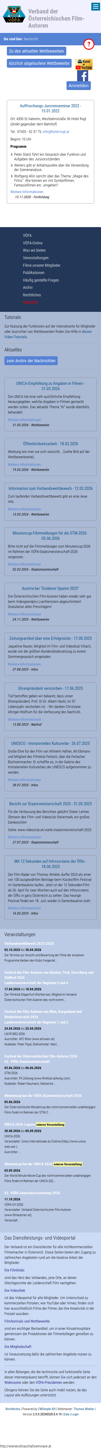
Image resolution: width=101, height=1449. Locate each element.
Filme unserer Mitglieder (41, 265)
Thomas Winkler (84, 1409)
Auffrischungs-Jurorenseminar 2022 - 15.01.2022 (50, 109)
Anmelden (79, 85)
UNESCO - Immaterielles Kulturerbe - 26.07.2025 (50, 743)
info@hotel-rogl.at (56, 131)
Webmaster (12, 1382)
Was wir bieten (34, 250)
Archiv (28, 287)
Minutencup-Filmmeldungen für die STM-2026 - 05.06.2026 (50, 536)
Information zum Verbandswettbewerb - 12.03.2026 (51, 488)
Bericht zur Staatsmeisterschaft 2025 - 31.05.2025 (50, 803)
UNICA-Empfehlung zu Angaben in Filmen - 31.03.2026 (50, 386)
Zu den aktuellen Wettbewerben (36, 51)
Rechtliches (32, 295)
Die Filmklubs (14, 1270)
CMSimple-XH (46, 1409)
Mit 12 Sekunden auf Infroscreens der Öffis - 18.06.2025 (50, 864)
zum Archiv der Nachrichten (31, 360)
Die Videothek (14, 1290)
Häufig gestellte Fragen (41, 280)
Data (66, 1414)
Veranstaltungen (36, 257)
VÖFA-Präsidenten (49, 1382)
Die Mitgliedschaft (17, 1346)
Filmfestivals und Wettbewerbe (27, 1321)
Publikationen (33, 272)
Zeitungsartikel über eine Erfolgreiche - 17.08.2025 (50, 638)
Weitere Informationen (26, 192)
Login (74, 1414)
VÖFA (27, 235)
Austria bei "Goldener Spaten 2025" (50, 588)
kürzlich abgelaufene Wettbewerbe (39, 63)
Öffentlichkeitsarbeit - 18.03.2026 (50, 443)
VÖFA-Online (32, 243)
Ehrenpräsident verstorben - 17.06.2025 (50, 688)
